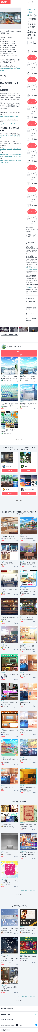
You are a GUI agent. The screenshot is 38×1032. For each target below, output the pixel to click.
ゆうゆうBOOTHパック (31, 269)
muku (7, 489)
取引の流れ (31, 298)
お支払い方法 (31, 302)
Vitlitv (26, 466)
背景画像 (29, 12)
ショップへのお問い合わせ (31, 319)
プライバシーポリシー (31, 314)
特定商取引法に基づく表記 (31, 308)
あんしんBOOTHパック (31, 267)
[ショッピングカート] (32, 2)
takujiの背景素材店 (29, 489)
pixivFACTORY (29, 287)
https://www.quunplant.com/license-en (10, 123)
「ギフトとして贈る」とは (32, 236)
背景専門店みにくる (14, 346)
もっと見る (19, 502)
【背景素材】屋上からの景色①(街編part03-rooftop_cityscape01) (28, 377)
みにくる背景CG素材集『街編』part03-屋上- (9, 430)
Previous (2, 18)
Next (18, 18)
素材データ (30, 10)
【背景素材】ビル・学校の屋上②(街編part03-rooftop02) (9, 404)
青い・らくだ (9, 466)
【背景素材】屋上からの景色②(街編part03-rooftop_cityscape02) (9, 377)
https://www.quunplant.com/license (9, 116)
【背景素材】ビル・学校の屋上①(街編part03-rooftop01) (28, 404)
